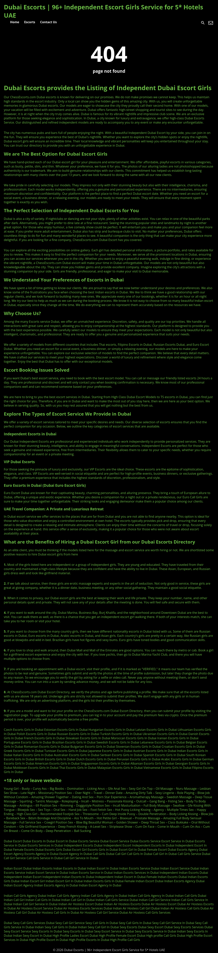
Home (14, 22)
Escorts (29, 22)
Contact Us (48, 22)
